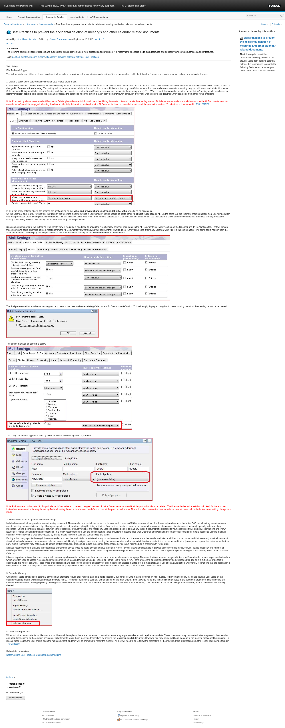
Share (264, 24)
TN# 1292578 (202, 104)
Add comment (15, 698)
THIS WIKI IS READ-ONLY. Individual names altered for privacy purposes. (77, 6)
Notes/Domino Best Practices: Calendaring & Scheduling (33, 655)
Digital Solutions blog (128, 715)
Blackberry (51, 57)
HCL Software (48, 715)
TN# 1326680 (13, 644)
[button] (9, 17)
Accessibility (198, 722)
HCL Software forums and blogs (132, 719)
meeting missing (37, 57)
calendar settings (75, 57)
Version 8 (99, 39)
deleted (24, 57)
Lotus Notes (30, 24)
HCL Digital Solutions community (56, 719)
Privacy (196, 719)
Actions (11, 43)
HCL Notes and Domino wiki (18, 6)
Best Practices (92, 57)
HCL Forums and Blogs (133, 6)
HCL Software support (51, 722)
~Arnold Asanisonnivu (26, 39)
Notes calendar (46, 24)
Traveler (62, 57)
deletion (16, 57)
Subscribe (277, 24)
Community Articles (13, 24)
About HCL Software (202, 715)
